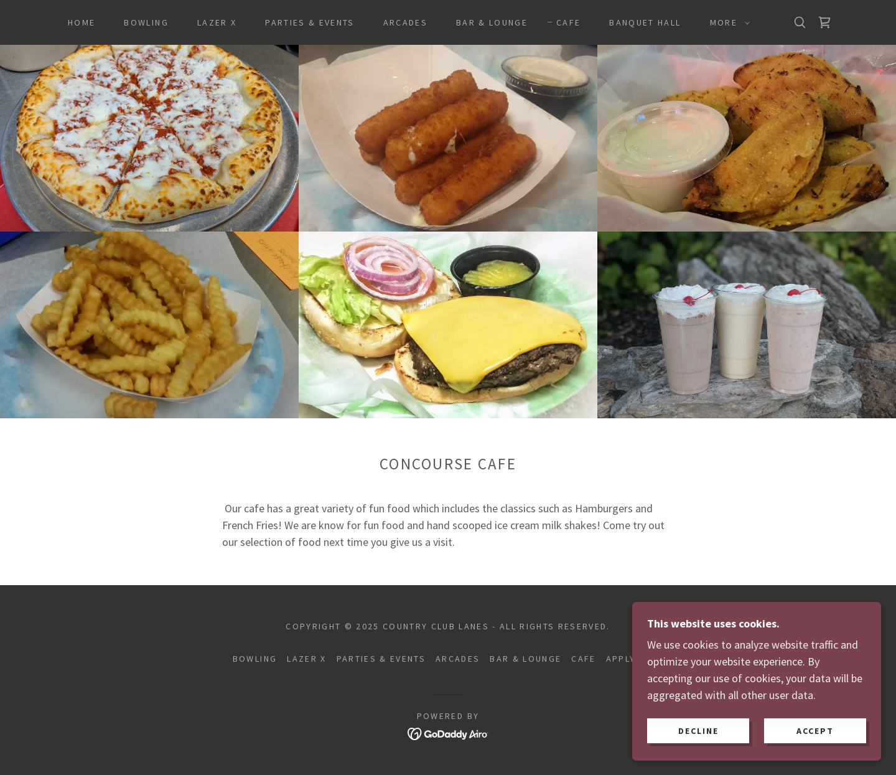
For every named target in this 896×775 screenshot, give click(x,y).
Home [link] (81, 22)
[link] (824, 22)
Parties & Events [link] (309, 22)
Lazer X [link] (216, 22)
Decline (698, 747)
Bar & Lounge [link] (492, 22)
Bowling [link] (146, 22)
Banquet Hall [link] (645, 22)
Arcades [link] (405, 22)
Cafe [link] (568, 22)
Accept (815, 747)
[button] (726, 22)
